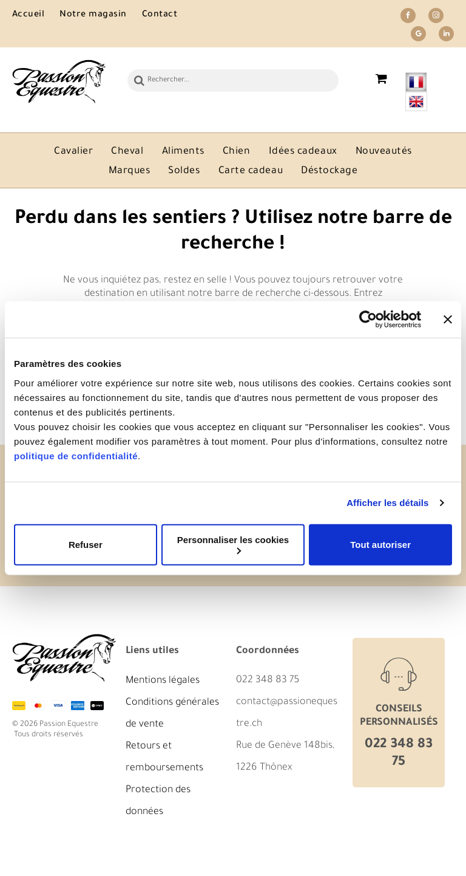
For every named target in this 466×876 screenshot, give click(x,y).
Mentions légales (163, 681)
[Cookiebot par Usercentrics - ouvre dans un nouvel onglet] (368, 319)
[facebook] (408, 17)
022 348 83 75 (267, 680)
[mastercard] (38, 705)
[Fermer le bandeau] (448, 319)
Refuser (86, 544)
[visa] (57, 705)
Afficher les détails (387, 503)
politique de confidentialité (76, 455)
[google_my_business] (418, 35)
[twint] (97, 705)
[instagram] (436, 17)
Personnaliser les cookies (233, 544)
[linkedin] (446, 35)
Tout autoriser (380, 544)
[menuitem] (35, 15)
